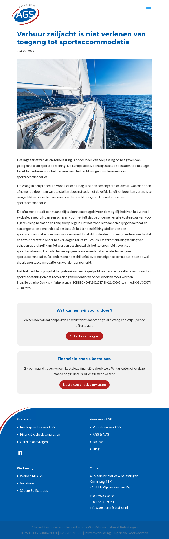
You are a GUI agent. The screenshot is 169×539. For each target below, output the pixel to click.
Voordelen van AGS (107, 427)
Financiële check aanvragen (40, 434)
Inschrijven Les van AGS (37, 427)
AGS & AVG (101, 434)
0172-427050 (103, 496)
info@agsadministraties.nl (109, 507)
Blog (96, 449)
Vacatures (27, 483)
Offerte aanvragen (84, 336)
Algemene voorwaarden (130, 533)
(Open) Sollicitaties (34, 490)
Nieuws (98, 442)
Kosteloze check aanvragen (84, 384)
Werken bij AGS (31, 476)
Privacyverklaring (98, 533)
